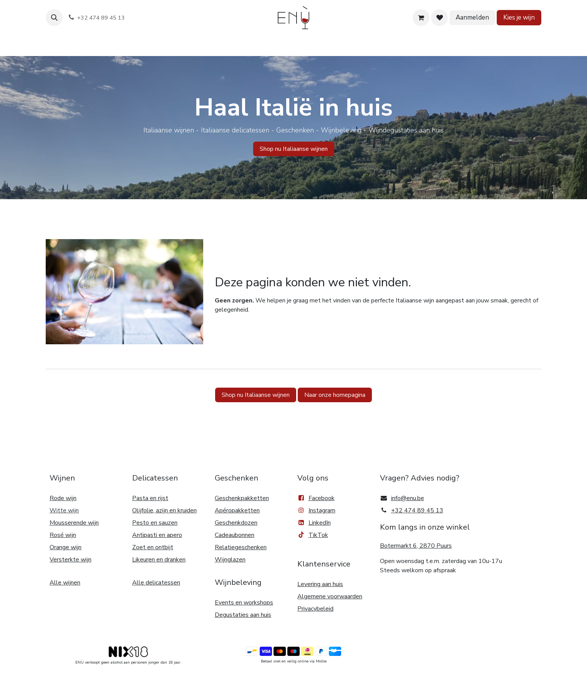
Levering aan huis (320, 584)
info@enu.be (407, 498)
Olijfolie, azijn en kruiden (164, 510)
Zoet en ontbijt (152, 547)
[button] (54, 17)
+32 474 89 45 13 (417, 510)
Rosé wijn (63, 535)
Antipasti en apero (157, 535)
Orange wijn (65, 547)
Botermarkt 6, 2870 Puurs (416, 546)
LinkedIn (314, 523)
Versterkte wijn (70, 559)
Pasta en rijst (150, 498)
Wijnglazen (230, 559)
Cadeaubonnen (234, 535)
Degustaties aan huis (243, 615)
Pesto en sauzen (154, 523)
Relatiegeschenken (241, 547)
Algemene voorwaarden (329, 596)
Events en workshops (244, 602)
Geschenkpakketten (242, 498)
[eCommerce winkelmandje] (421, 17)
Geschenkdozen (236, 523)
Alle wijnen (65, 582)
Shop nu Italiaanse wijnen (256, 395)
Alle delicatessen (156, 582)
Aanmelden (472, 17)
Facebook (316, 498)
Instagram (321, 510)
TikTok (312, 535)
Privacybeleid (315, 608)
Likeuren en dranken (159, 559)
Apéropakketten (237, 510)
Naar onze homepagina (334, 395)
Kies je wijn (519, 17)
